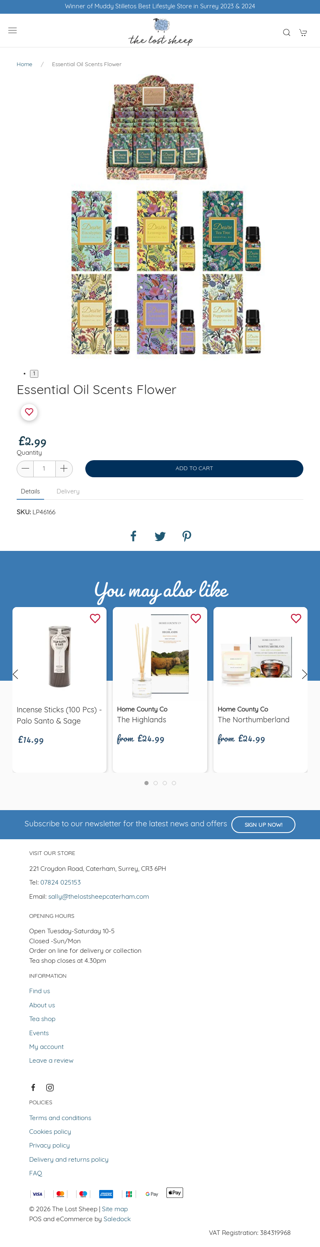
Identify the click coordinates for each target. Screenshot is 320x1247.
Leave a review (51, 1061)
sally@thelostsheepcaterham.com (98, 897)
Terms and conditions (60, 1118)
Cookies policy (50, 1132)
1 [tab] (34, 374)
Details (30, 492)
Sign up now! (263, 825)
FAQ (35, 1173)
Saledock (117, 1219)
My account (46, 1047)
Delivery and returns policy (69, 1160)
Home (24, 64)
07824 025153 (60, 883)
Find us (39, 991)
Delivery (68, 492)
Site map (115, 1209)
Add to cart (194, 468)
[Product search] (286, 32)
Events (39, 1033)
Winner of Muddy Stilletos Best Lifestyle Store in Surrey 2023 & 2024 (160, 7)
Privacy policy (49, 1146)
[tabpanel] (160, 217)
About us (42, 1005)
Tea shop (42, 1019)
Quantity (29, 453)
